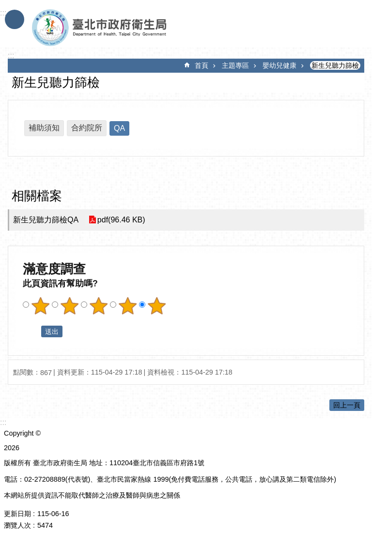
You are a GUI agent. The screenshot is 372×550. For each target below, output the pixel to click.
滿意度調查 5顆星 (156, 306)
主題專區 (235, 65)
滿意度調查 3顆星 (98, 306)
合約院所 (86, 128)
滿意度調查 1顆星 (40, 306)
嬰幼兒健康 (279, 65)
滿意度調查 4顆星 (127, 306)
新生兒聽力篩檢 (335, 65)
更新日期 (17, 514)
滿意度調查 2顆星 (69, 306)
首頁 (201, 65)
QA (119, 128)
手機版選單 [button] (14, 19)
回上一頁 (346, 405)
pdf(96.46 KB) (121, 220)
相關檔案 (37, 196)
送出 (32, 331)
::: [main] (11, 55)
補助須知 (44, 128)
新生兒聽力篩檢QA (45, 220)
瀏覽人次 (17, 525)
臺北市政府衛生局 (127, 28)
